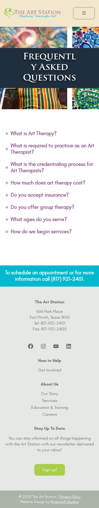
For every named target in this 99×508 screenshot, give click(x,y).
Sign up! (49, 469)
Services (49, 400)
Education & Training (49, 407)
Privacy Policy (70, 496)
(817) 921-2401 (67, 279)
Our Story (49, 393)
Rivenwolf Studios (65, 502)
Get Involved (49, 370)
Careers (49, 414)
